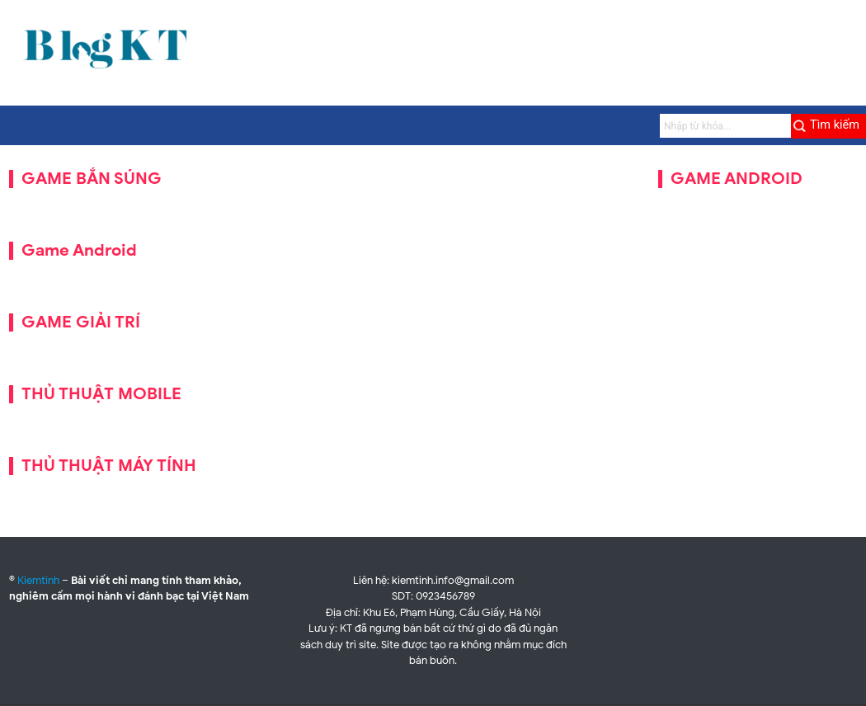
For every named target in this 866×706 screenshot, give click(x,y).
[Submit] (828, 126)
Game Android (79, 250)
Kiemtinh (38, 580)
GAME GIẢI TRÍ (80, 322)
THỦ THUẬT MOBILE (101, 394)
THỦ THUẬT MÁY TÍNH (108, 465)
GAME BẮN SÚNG (91, 178)
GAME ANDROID (736, 178)
